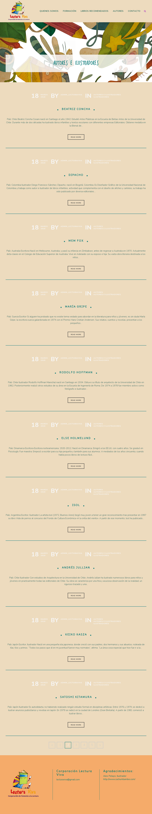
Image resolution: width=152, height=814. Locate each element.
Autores (98, 226)
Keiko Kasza (76, 634)
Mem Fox (76, 240)
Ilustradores (101, 97)
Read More (76, 137)
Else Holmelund (76, 438)
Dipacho (76, 175)
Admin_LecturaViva (71, 95)
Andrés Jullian (76, 567)
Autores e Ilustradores (107, 95)
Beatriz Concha (76, 109)
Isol (76, 505)
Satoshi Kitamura (76, 697)
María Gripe (76, 306)
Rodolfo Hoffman (76, 372)
